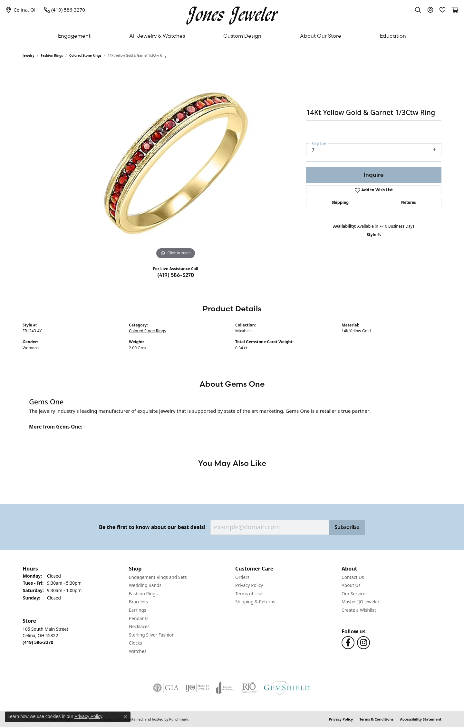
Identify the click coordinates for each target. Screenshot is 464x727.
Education (393, 36)
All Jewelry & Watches (157, 36)
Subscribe (347, 527)
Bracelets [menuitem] (138, 602)
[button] (72, 568)
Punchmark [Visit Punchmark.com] (178, 719)
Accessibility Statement (420, 719)
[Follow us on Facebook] (348, 642)
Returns (408, 203)
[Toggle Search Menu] (418, 9)
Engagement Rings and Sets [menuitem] (158, 577)
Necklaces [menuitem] (139, 626)
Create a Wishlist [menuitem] (359, 610)
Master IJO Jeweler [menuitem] (361, 602)
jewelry (28, 55)
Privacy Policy (341, 719)
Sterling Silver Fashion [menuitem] (152, 635)
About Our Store (320, 36)
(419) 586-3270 (175, 275)
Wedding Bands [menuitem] (145, 585)
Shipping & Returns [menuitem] (255, 602)
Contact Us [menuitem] (353, 577)
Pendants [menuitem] (138, 618)
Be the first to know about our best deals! (152, 527)
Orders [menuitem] (242, 577)
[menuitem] (166, 687)
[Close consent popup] (125, 717)
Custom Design (242, 36)
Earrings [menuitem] (137, 610)
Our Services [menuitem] (355, 594)
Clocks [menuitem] (135, 643)
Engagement (74, 36)
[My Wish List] (442, 9)
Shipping (340, 203)
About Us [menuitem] (351, 585)
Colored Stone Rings (85, 55)
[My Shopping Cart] (455, 9)
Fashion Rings (52, 55)
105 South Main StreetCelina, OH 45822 (45, 635)
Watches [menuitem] (137, 651)
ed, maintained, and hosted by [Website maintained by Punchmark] (143, 719)
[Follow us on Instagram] (363, 642)
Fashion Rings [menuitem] (143, 594)
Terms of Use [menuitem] (248, 594)
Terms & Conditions (376, 719)
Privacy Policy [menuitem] (249, 585)
